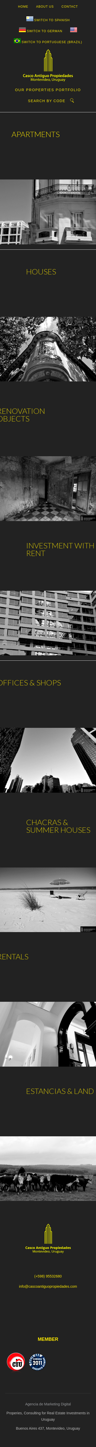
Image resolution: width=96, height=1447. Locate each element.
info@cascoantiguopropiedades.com (48, 1286)
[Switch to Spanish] (48, 20)
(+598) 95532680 (48, 1276)
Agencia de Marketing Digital (48, 1404)
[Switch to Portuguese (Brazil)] (48, 42)
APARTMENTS (32, 134)
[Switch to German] (40, 31)
